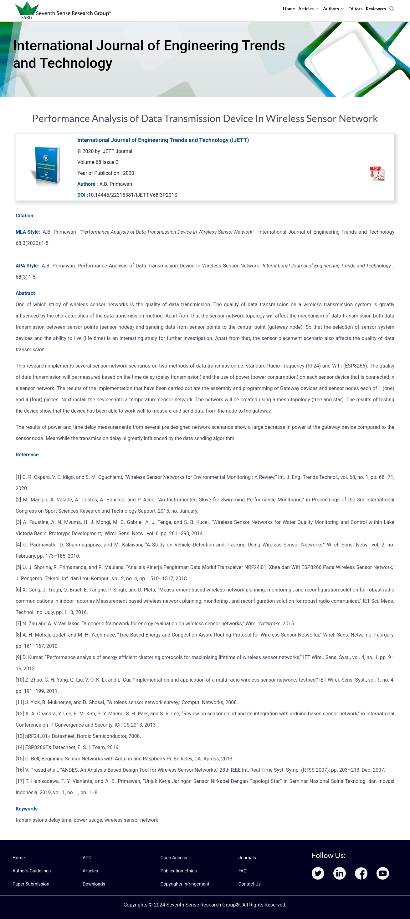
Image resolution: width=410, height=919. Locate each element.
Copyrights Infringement (184, 883)
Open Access (173, 857)
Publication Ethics (178, 870)
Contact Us (249, 883)
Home (18, 857)
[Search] (391, 6)
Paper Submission (30, 883)
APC (87, 857)
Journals (246, 857)
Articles (90, 870)
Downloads (94, 883)
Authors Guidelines (31, 870)
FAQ (242, 870)
